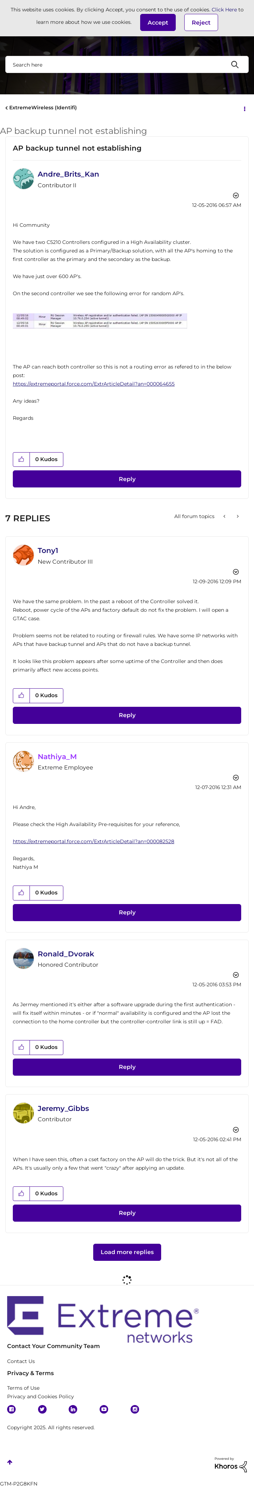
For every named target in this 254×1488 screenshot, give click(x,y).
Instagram (135, 1409)
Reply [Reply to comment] (127, 715)
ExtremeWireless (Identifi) (43, 107)
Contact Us (21, 1361)
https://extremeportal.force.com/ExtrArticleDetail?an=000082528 (93, 841)
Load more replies (127, 1252)
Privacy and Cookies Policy (40, 1396)
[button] (158, 22)
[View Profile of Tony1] (48, 550)
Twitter (42, 1409)
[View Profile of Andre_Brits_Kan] (68, 174)
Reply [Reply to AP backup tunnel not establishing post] (127, 479)
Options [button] (244, 108)
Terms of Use (23, 1388)
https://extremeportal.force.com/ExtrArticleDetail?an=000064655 (94, 384)
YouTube (104, 1409)
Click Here (224, 9)
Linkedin (73, 1409)
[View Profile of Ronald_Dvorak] (66, 954)
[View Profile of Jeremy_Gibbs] (63, 1108)
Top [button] (10, 1462)
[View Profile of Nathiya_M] (57, 756)
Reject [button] (201, 22)
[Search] (127, 64)
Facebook (11, 1409)
